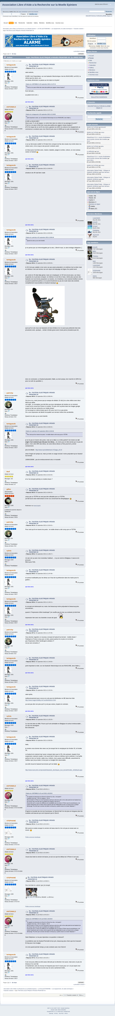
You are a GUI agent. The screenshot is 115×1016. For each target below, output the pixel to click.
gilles (9, 489)
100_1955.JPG (30, 897)
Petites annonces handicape (32, 837)
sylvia (9, 551)
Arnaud (95, 226)
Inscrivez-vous (93, 74)
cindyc (102, 132)
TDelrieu (95, 256)
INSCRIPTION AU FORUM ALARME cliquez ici (99, 15)
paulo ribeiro (90, 160)
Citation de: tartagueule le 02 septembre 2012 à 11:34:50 (41, 114)
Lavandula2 (96, 218)
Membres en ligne (94, 204)
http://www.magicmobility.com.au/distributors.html (40, 700)
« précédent (76, 51)
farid (98, 151)
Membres (92, 70)
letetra (95, 276)
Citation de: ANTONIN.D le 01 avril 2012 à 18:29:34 (39, 793)
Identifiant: (93, 38)
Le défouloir (90, 151)
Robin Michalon (105, 172)
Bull (8, 471)
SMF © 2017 (57, 1008)
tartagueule (11, 65)
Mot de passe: (91, 41)
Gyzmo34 (96, 235)
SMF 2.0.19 (50, 1008)
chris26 (95, 222)
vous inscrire (34, 11)
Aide (90, 60)
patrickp (10, 393)
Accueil (91, 56)
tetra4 (88, 141)
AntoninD (103, 127)
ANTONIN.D (11, 107)
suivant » (82, 51)
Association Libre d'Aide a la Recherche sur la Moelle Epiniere (39, 4)
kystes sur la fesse (92, 127)
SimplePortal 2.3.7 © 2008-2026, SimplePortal (58, 1011)
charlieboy (96, 230)
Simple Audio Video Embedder (58, 1009)
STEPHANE (11, 821)
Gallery (91, 67)
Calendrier (92, 65)
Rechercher (92, 63)
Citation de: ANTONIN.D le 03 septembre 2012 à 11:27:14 (41, 84)
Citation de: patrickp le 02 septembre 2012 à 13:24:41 (40, 431)
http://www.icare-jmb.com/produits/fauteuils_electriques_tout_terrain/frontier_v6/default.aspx (53, 770)
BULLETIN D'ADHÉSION (99, 97)
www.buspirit (37, 505)
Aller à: (61, 995)
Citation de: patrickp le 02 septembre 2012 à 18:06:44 (40, 237)
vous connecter (23, 11)
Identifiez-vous (93, 72)
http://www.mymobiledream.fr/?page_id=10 (48, 450)
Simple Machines (65, 1008)
